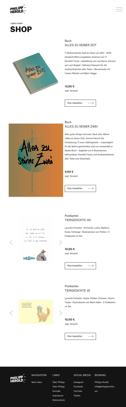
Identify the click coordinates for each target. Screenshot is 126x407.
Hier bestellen (74, 103)
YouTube (78, 391)
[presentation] (11, 242)
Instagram (79, 382)
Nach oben (36, 382)
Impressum (58, 396)
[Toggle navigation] (119, 9)
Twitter (77, 396)
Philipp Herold (101, 382)
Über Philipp (59, 382)
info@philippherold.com (105, 389)
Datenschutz (59, 400)
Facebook (78, 387)
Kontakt (56, 391)
